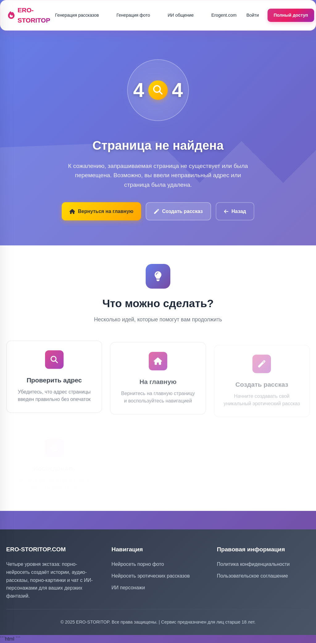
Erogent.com (224, 15)
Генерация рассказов (77, 15)
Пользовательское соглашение (252, 575)
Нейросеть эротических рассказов (150, 575)
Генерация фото (133, 15)
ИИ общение (181, 15)
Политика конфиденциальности (253, 564)
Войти (252, 15)
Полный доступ (291, 15)
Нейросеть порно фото (137, 564)
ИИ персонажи (128, 587)
